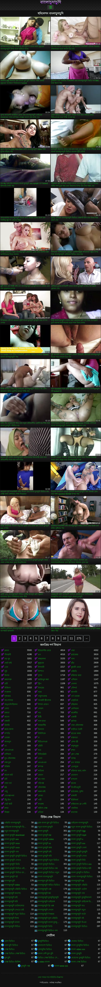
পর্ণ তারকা (75, 696)
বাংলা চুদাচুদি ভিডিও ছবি (81, 868)
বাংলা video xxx (78, 949)
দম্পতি (7, 733)
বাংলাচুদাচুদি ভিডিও (79, 926)
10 (64, 638)
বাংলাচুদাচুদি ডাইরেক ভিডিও (82, 901)
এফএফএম (8, 750)
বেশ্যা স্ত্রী (74, 741)
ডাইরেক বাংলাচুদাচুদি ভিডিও (15, 827)
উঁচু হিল (7, 799)
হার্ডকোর (74, 654)
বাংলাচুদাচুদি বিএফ (78, 922)
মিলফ (6, 675)
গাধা (73, 650)
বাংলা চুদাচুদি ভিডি (12, 864)
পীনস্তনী (7, 654)
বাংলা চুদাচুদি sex (11, 839)
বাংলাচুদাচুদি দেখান (45, 910)
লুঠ (5, 671)
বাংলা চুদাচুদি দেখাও (12, 860)
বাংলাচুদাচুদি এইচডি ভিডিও (15, 889)
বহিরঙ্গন (74, 704)
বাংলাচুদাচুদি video (12, 885)
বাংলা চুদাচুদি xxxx (12, 847)
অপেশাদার (8, 700)
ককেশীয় (74, 712)
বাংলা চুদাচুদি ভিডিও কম (48, 868)
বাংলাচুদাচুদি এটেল (79, 889)
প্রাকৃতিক (74, 700)
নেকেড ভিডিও (77, 941)
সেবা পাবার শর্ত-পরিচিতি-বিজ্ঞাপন (50, 977)
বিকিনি (7, 766)
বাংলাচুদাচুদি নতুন (78, 910)
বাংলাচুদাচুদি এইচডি (79, 885)
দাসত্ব (73, 758)
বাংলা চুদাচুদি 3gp (78, 831)
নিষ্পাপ (41, 671)
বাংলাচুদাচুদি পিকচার (46, 914)
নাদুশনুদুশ (75, 746)
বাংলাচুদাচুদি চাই (10, 897)
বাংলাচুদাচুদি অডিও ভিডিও (49, 885)
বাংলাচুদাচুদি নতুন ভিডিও (14, 914)
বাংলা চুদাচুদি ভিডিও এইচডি (15, 868)
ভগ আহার (75, 762)
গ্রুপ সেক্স (75, 754)
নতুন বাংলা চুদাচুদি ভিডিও (81, 827)
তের (6, 667)
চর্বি (5, 779)
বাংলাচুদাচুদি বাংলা (12, 922)
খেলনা (74, 683)
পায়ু (6, 791)
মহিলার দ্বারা (76, 675)
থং (5, 746)
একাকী (73, 717)
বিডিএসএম (42, 741)
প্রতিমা (40, 812)
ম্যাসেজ (74, 812)
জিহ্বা (6, 812)
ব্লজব (6, 650)
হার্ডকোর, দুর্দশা (77, 791)
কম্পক (40, 766)
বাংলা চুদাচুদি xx (44, 843)
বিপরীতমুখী (76, 787)
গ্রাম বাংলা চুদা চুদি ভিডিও (48, 822)
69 (5, 787)
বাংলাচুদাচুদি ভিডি (45, 926)
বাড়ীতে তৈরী (76, 729)
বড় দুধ (7, 658)
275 (79, 638)
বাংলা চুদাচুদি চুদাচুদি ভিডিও (15, 856)
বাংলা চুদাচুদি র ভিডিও (80, 872)
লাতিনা (41, 770)
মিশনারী (41, 667)
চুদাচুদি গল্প (25, 966)
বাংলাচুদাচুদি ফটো (78, 914)
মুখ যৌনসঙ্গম (9, 758)
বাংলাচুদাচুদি (50, 2)
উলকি (7, 725)
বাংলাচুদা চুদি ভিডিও (46, 881)
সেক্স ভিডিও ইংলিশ (12, 962)
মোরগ (40, 775)
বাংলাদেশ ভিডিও (45, 945)
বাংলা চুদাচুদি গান (11, 851)
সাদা (73, 658)
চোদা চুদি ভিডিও (11, 945)
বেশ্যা (6, 708)
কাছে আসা (8, 729)
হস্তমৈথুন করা (43, 679)
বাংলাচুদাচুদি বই (77, 918)
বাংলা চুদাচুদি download (14, 835)
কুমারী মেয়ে (76, 667)
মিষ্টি (39, 717)
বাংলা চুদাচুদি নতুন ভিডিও (48, 860)
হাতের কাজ (76, 733)
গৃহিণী (40, 746)
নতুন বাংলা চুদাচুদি (45, 827)
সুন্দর (40, 675)
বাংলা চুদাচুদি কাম (45, 847)
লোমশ (40, 708)
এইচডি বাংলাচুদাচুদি (12, 822)
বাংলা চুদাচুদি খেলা (78, 847)
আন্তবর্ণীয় (42, 725)
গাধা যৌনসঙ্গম (77, 725)
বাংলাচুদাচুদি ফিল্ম (11, 918)
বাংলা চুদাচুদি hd (44, 835)
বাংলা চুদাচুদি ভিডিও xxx (81, 864)
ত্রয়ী (6, 683)
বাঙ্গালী (74, 795)
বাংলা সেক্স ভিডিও (78, 962)
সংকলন (7, 692)
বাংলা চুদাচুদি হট (11, 876)
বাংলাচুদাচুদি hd (77, 881)
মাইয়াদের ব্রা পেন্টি (78, 804)
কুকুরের (41, 663)
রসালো (74, 779)
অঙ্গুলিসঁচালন (10, 704)
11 (71, 638)
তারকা (7, 737)
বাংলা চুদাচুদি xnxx (12, 843)
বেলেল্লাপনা (9, 795)
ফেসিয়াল (75, 708)
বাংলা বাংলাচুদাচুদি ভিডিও (82, 876)
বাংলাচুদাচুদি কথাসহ (12, 893)
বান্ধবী (7, 721)
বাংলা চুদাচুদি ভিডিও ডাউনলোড (15, 872)
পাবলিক (74, 808)
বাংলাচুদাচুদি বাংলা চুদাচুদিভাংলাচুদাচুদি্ (49, 922)
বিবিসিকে (41, 733)
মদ (5, 770)
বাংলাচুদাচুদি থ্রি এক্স (46, 905)
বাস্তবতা (74, 737)
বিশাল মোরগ (43, 704)
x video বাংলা (44, 962)
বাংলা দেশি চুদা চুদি (45, 953)
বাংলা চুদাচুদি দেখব (79, 856)
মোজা (40, 795)
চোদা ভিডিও (9, 941)
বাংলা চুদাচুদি (43, 831)
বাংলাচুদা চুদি (9, 881)
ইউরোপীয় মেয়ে (44, 650)
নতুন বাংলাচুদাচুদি (11, 831)
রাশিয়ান (7, 754)
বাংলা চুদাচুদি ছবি (45, 856)
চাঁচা (72, 663)
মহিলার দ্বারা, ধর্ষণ (78, 770)
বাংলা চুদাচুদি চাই (45, 851)
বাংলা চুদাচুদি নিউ (78, 860)
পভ (39, 712)
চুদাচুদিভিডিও (43, 941)
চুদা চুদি (7, 957)
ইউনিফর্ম (74, 799)
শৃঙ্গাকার (7, 696)
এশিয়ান (74, 679)
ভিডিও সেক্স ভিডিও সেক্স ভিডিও (49, 957)
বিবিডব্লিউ (42, 754)
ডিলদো (41, 729)
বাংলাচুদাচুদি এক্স (44, 889)
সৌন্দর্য (74, 688)
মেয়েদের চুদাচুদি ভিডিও (80, 957)
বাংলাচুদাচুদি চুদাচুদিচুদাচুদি (48, 897)
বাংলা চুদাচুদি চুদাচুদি (79, 851)
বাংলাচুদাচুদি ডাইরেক (46, 901)
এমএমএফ (42, 762)
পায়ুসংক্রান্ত (42, 696)
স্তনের (73, 783)
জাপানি (74, 692)
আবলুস (7, 741)
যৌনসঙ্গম (42, 787)
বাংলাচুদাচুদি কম (44, 893)
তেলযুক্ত (74, 766)
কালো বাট (8, 775)
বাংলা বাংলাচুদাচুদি (45, 876)
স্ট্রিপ (39, 683)
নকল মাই (41, 791)
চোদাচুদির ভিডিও (45, 949)
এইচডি (74, 671)
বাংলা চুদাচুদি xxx (78, 843)
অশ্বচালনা (42, 658)
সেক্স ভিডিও (9, 949)
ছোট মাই (8, 663)
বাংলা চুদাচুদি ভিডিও (46, 864)
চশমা (73, 750)
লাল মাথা (42, 721)
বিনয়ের (41, 688)
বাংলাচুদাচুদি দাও (78, 905)
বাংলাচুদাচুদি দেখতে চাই (14, 910)
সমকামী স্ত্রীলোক (44, 700)
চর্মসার (73, 721)
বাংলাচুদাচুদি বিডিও (12, 926)
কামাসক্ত (8, 679)
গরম (40, 692)
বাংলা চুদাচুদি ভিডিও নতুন (48, 872)
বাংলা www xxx (61, 966)
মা (39, 737)
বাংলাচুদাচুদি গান (78, 893)
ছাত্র (39, 750)
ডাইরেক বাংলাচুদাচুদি (79, 822)
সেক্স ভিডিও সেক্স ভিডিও (14, 953)
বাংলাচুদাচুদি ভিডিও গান (48, 930)
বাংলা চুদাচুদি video (46, 839)
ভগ (39, 654)
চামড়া (6, 712)
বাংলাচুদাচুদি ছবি (11, 901)
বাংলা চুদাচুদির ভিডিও (80, 945)
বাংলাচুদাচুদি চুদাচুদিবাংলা (81, 897)
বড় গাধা (41, 779)
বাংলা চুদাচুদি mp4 (78, 835)
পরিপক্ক (41, 783)
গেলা (40, 758)
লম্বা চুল (7, 762)
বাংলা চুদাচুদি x (77, 839)
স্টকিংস (7, 688)
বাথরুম (41, 804)
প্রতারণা (74, 775)
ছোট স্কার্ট (8, 804)
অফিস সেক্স (42, 808)
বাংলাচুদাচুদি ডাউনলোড (14, 905)
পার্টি (40, 799)
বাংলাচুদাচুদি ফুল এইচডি (48, 918)
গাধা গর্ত (8, 783)
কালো (6, 717)
